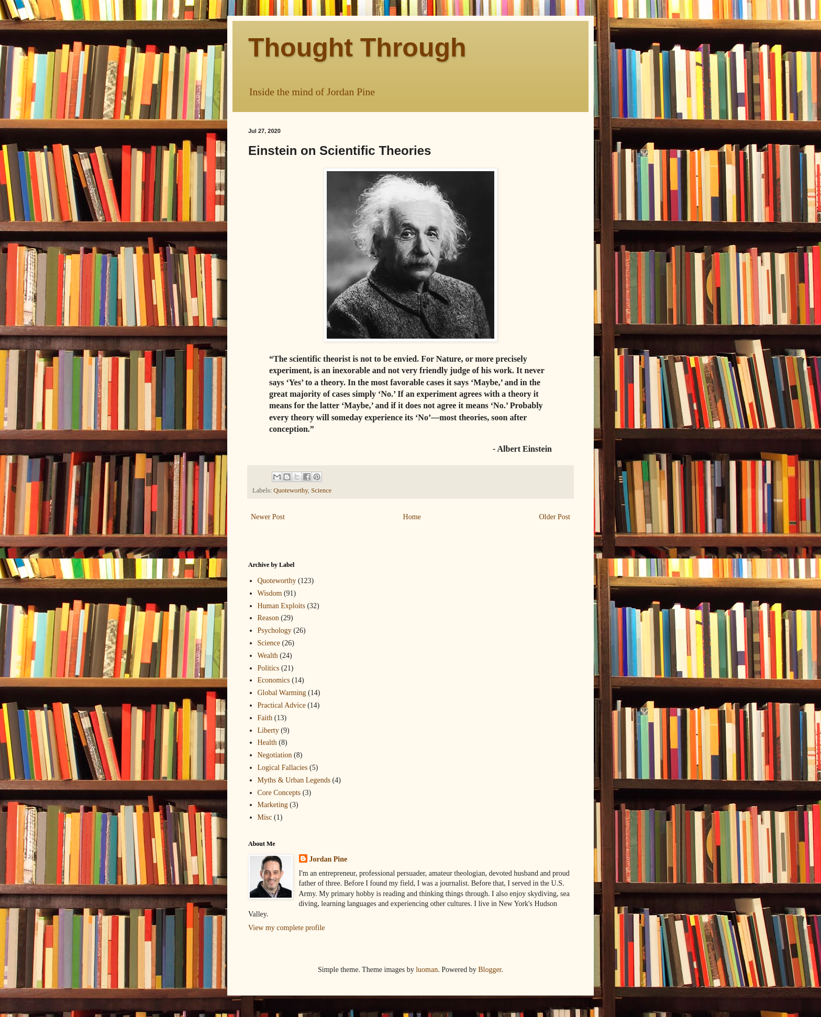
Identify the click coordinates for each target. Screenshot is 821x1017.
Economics (274, 680)
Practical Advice (282, 705)
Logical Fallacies (283, 768)
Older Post (555, 517)
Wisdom (270, 593)
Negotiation (275, 755)
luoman (427, 970)
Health (267, 742)
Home (412, 517)
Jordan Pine (328, 859)
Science (321, 490)
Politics (269, 668)
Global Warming (282, 693)
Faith (265, 718)
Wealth (268, 656)
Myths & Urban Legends (294, 780)
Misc (265, 817)
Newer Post (268, 517)
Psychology (275, 630)
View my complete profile (286, 928)
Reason (268, 618)
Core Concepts (279, 793)
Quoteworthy (290, 490)
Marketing (273, 805)
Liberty (268, 730)
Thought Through (357, 47)
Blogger (489, 970)
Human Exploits (281, 606)
